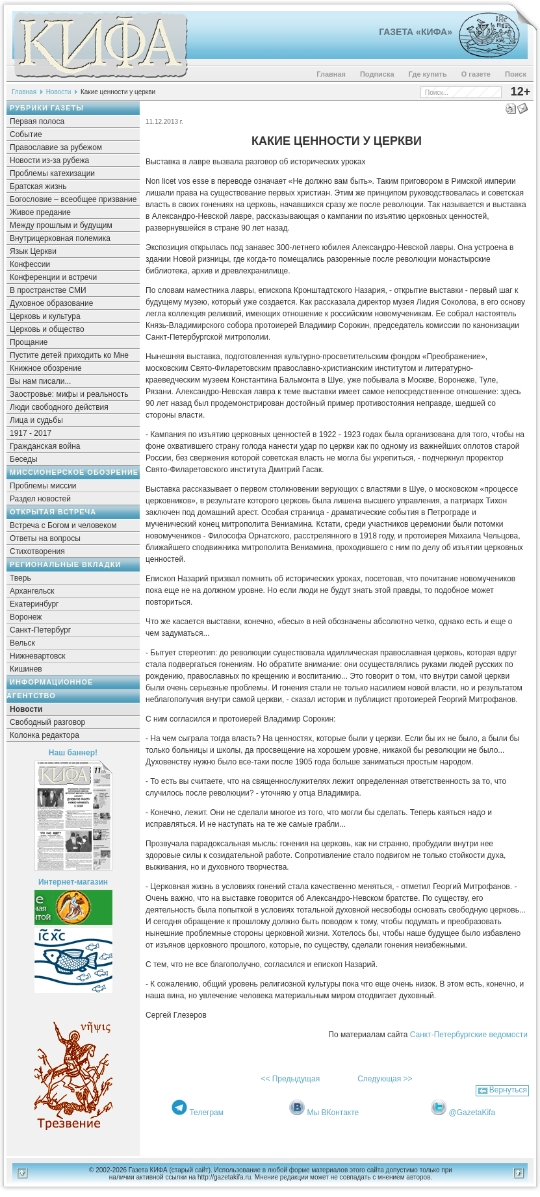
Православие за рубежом (56, 147)
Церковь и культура (45, 316)
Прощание (29, 342)
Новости (58, 91)
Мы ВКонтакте (333, 1112)
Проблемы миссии (43, 485)
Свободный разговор (47, 722)
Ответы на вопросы (45, 538)
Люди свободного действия (59, 407)
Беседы (24, 459)
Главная (331, 74)
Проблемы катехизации (52, 173)
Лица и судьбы (36, 420)
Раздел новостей (40, 498)
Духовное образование (51, 303)
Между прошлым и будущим (61, 225)
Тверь (20, 578)
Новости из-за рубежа (49, 160)
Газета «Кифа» (415, 32)
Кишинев (26, 669)
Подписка (377, 74)
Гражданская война (45, 446)
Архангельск (32, 591)
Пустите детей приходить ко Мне (69, 355)
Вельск (22, 643)
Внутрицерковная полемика (60, 238)
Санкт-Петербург (40, 630)
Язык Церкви (33, 251)
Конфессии (30, 264)
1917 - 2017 (30, 433)
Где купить (428, 74)
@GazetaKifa (472, 1112)
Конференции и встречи (53, 277)
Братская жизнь (38, 186)
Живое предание (40, 212)
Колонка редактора (44, 735)
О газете (476, 74)
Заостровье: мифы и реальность (69, 394)
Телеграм (206, 1112)
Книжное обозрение (46, 368)
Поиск (515, 74)
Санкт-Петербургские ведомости (469, 1034)
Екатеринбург (34, 604)
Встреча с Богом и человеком (63, 525)
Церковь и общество (47, 329)
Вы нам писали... (40, 381)
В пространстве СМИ (48, 290)
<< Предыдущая (290, 1078)
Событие (26, 134)
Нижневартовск (38, 656)
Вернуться (508, 1089)
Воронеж (26, 617)
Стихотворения (37, 551)
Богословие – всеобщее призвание (73, 199)
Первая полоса (37, 121)
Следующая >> (384, 1078)
